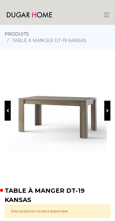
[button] (8, 111)
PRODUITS (17, 34)
